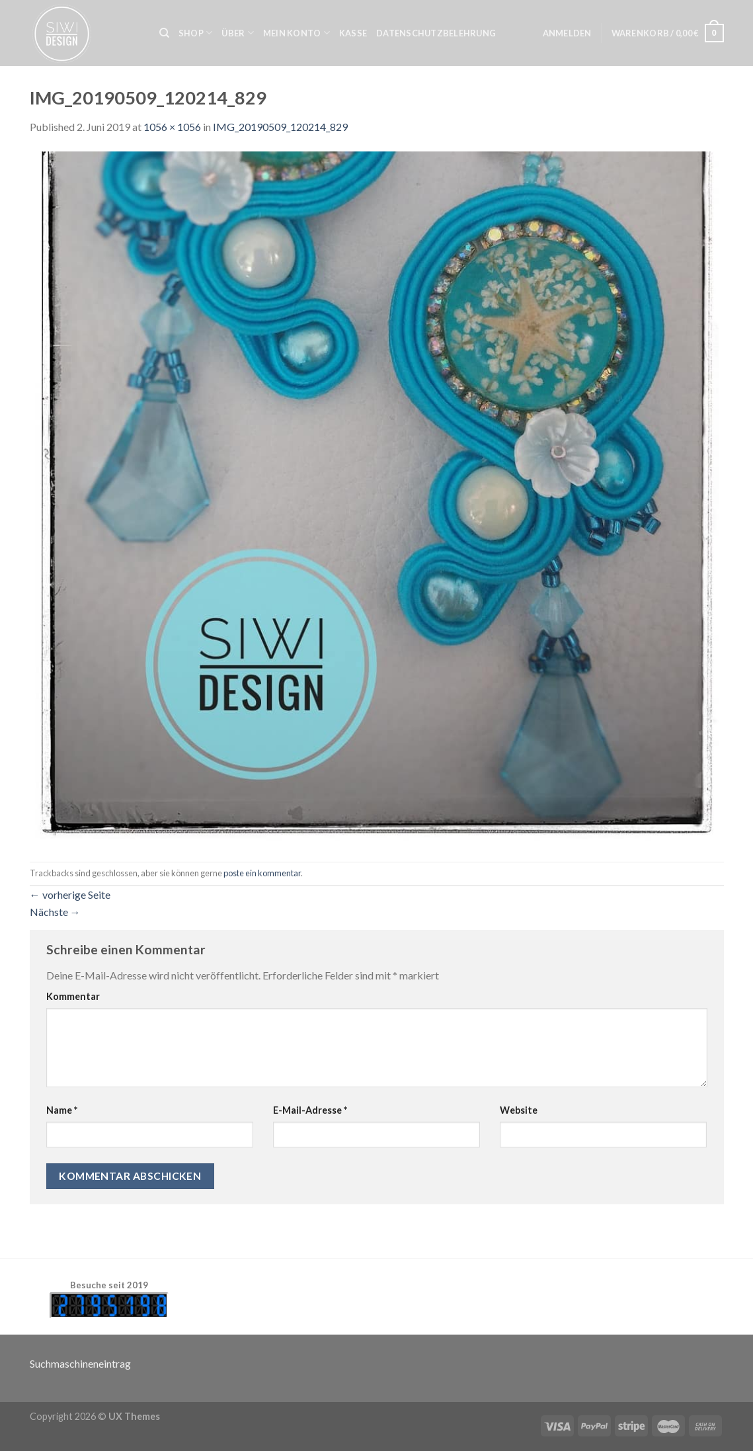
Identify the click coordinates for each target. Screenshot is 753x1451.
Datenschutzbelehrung (436, 33)
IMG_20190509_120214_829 (280, 126)
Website (518, 1110)
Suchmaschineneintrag (80, 1363)
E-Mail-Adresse (310, 1110)
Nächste (55, 911)
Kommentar (73, 996)
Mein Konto (296, 32)
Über (237, 32)
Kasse (353, 33)
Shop (195, 32)
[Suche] (164, 33)
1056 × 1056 (172, 126)
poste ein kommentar (262, 873)
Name (61, 1110)
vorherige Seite (70, 894)
